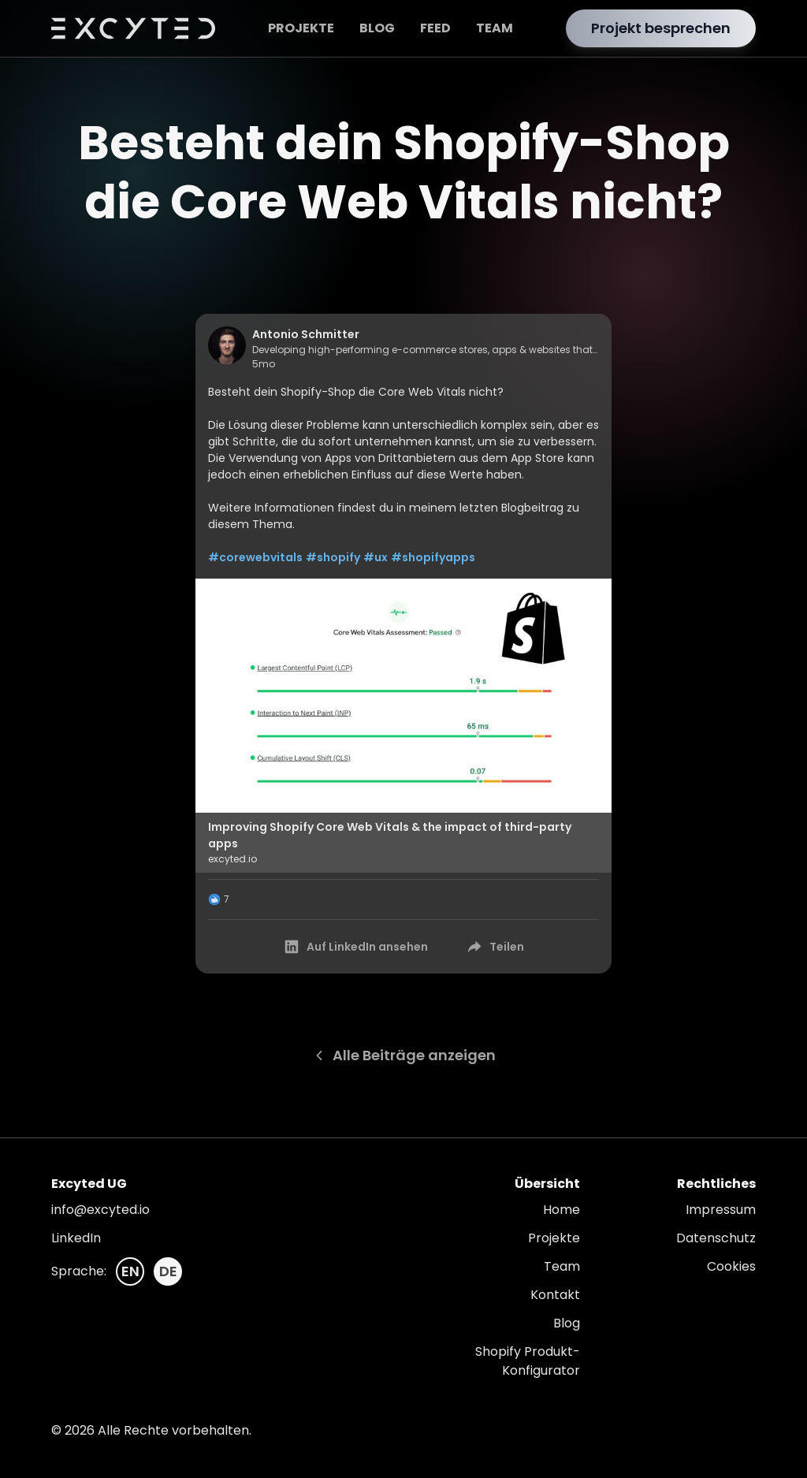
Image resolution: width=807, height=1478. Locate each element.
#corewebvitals (255, 557)
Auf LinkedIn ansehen (355, 946)
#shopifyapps (433, 557)
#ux (375, 557)
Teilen (495, 946)
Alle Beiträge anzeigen (404, 1055)
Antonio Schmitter (305, 334)
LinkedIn (76, 1238)
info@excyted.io (100, 1210)
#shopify (333, 557)
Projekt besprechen (661, 28)
